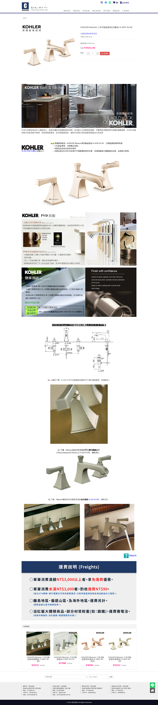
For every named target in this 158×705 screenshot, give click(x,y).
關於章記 (67, 11)
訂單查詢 (125, 11)
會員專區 (125, 3)
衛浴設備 (86, 11)
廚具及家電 (96, 11)
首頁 (24, 18)
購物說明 (116, 11)
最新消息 (76, 11)
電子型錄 (106, 11)
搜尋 (111, 677)
